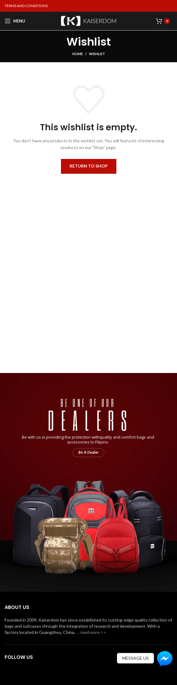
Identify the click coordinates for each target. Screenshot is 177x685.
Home (77, 54)
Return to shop (89, 165)
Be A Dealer (88, 452)
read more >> (93, 632)
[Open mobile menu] (15, 21)
